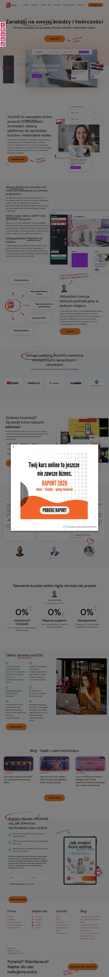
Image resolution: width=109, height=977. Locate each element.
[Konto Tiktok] (3, 44)
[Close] (12, 447)
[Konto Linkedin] (3, 34)
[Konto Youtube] (3, 39)
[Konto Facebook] (3, 25)
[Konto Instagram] (3, 29)
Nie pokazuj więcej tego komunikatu (79, 526)
